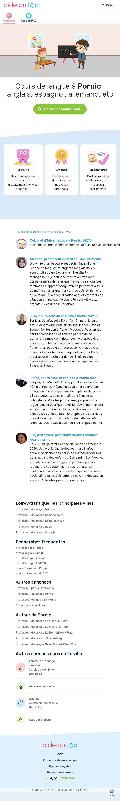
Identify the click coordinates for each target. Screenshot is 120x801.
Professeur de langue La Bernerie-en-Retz (44, 632)
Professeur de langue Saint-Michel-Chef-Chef (46, 644)
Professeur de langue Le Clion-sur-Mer (42, 621)
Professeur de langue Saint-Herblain (40, 521)
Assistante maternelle (43, 703)
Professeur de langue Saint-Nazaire (39, 515)
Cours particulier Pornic (31, 605)
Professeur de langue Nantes (35, 509)
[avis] (60, 778)
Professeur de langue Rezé (34, 526)
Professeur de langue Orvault (35, 532)
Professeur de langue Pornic (35, 594)
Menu (107, 5)
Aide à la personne (41, 686)
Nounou (34, 698)
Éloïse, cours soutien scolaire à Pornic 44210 (65, 378)
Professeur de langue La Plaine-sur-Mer (42, 626)
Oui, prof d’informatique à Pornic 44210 (61, 240)
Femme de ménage (42, 661)
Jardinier (35, 665)
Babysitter (36, 707)
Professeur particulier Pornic (35, 588)
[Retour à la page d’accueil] (21, 5)
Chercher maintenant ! (60, 109)
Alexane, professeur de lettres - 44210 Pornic (65, 259)
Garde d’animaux (40, 719)
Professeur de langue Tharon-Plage (40, 638)
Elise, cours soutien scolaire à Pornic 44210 (64, 316)
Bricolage (35, 673)
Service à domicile (41, 669)
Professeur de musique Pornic (36, 599)
